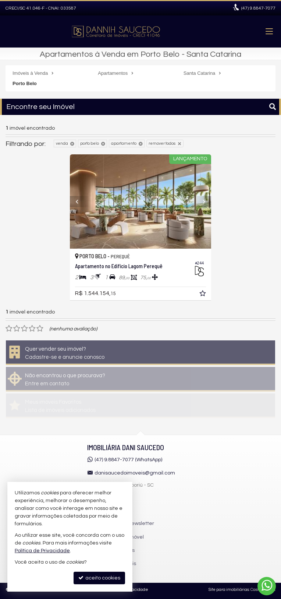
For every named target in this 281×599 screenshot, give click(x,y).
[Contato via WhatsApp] (266, 586)
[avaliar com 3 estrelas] (24, 328)
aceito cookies (99, 578)
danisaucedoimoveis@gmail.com (135, 473)
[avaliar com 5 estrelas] (39, 328)
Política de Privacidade (42, 550)
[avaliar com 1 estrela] (9, 328)
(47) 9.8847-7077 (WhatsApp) (128, 459)
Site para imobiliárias (229, 590)
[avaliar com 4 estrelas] (32, 328)
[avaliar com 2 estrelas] (16, 328)
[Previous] (80, 201)
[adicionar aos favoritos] (203, 294)
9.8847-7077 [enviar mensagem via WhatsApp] (258, 8)
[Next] (200, 201)
